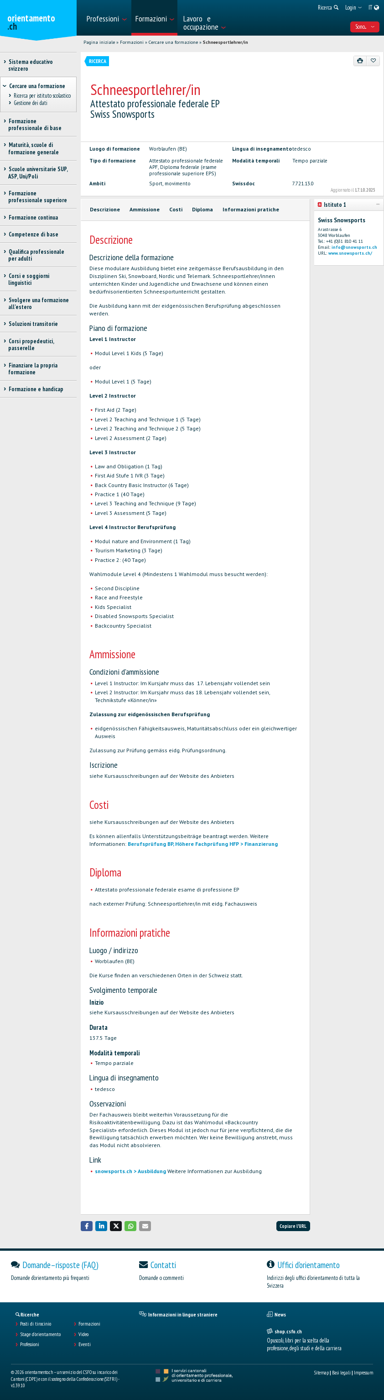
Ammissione (145, 209)
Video (83, 1334)
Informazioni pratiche (251, 209)
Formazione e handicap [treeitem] (35, 389)
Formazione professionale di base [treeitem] (35, 124)
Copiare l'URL (293, 1226)
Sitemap (321, 1372)
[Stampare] (360, 60)
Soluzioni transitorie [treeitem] (33, 324)
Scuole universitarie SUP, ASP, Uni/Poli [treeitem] (37, 172)
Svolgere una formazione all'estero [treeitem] (38, 303)
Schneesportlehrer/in (225, 42)
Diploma (202, 209)
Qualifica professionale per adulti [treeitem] (36, 255)
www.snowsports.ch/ (350, 253)
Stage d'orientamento (40, 1334)
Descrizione (105, 209)
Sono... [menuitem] (364, 27)
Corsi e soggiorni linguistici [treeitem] (28, 279)
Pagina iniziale (99, 42)
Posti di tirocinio (35, 1324)
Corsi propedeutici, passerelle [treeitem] (31, 344)
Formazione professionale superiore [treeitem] (37, 196)
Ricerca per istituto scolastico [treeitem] (42, 96)
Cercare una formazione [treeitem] (37, 86)
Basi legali (341, 1372)
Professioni (29, 1344)
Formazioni (132, 42)
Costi (175, 209)
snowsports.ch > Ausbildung (130, 1171)
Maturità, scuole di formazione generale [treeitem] (33, 148)
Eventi (84, 1344)
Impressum (363, 1372)
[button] (87, 1226)
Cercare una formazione (173, 42)
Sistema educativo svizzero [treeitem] (30, 65)
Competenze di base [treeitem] (33, 234)
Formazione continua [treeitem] (33, 217)
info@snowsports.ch (354, 247)
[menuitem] (106, 18)
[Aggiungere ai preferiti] (373, 60)
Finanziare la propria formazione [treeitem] (32, 369)
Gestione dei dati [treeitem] (30, 103)
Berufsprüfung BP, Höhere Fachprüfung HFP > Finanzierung (203, 843)
